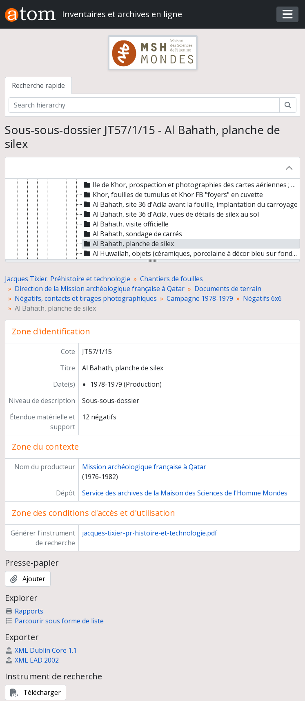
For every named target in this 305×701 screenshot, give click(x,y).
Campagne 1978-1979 (200, 298)
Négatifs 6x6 (262, 298)
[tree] (152, 219)
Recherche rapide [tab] (38, 85)
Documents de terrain (227, 288)
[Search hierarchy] (144, 105)
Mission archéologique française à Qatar (144, 466)
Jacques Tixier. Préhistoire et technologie (67, 278)
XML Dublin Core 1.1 (41, 650)
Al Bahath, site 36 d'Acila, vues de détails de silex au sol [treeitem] (170, 214)
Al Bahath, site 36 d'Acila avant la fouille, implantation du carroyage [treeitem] (190, 204)
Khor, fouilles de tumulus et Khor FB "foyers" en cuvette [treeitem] (172, 194)
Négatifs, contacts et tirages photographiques (86, 298)
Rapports (24, 611)
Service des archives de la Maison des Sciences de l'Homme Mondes (184, 492)
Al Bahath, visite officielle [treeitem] (125, 224)
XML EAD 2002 (32, 660)
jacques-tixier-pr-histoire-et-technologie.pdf (149, 533)
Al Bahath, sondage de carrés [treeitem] (132, 234)
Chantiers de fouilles (171, 278)
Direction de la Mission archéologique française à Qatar (100, 288)
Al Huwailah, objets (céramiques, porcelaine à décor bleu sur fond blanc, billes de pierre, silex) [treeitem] (191, 253)
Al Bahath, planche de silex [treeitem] (128, 244)
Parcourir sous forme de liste (54, 620)
